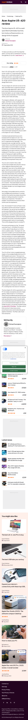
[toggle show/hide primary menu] (25, 2)
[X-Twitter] (11, 702)
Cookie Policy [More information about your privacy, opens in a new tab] (13, 358)
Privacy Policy (6, 689)
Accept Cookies (14, 370)
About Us (4, 695)
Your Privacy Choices (8, 692)
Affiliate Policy (6, 698)
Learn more (18, 55)
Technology (10, 16)
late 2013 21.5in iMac (10, 306)
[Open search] (21, 2)
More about (7, 336)
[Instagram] (14, 702)
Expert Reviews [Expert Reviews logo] (7, 2)
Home (3, 16)
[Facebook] (3, 702)
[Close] (25, 347)
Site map (4, 686)
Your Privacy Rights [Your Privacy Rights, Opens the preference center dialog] (14, 362)
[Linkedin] (7, 702)
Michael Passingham (10, 40)
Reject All (14, 366)
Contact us (5, 683)
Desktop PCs (18, 16)
